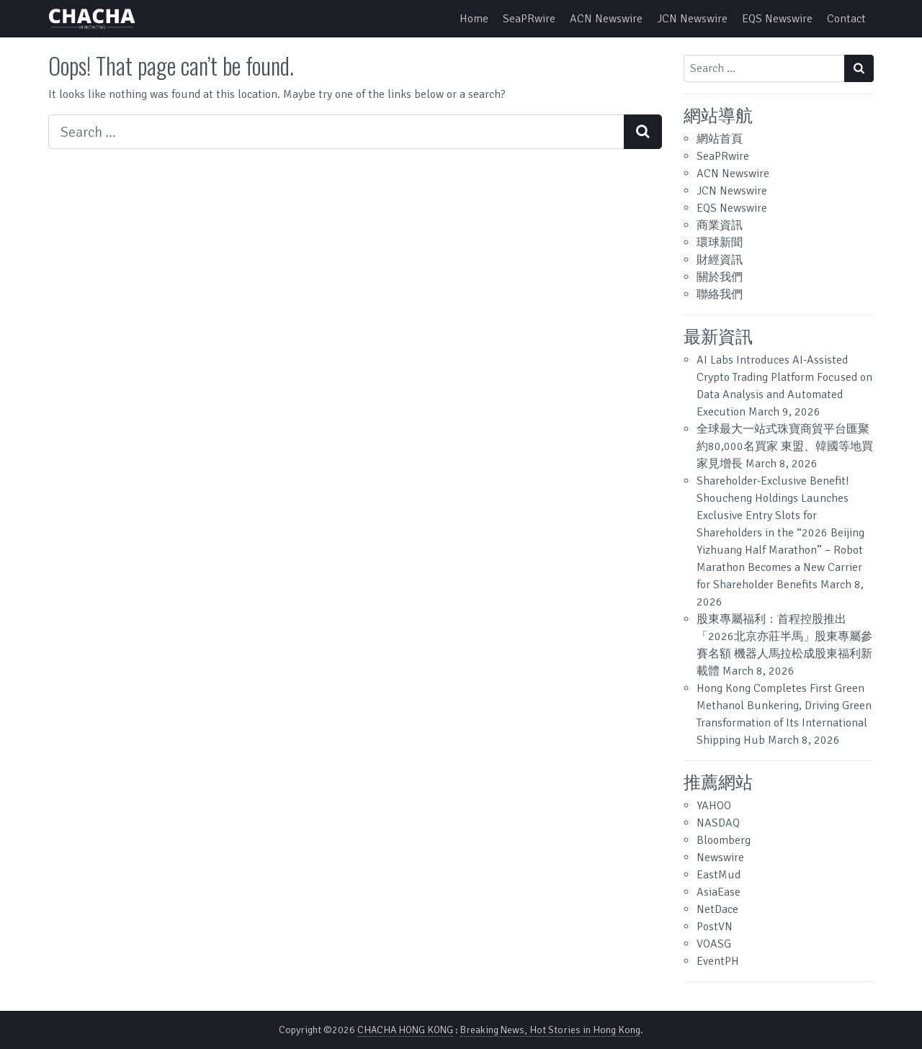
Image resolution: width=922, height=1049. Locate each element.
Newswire (720, 857)
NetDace (717, 909)
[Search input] (336, 131)
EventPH (718, 961)
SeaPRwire (529, 19)
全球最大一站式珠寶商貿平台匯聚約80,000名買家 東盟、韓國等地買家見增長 (785, 446)
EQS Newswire (777, 19)
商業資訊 (720, 225)
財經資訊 (720, 260)
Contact (846, 19)
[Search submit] (643, 131)
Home (474, 19)
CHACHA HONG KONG (405, 1030)
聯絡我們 (720, 294)
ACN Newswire (606, 19)
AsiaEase (718, 892)
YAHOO (714, 805)
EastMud (718, 875)
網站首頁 (720, 139)
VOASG (714, 944)
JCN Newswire (692, 19)
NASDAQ (718, 823)
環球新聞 (720, 242)
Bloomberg (724, 840)
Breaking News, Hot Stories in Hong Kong (550, 1030)
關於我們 (720, 277)
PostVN (715, 926)
